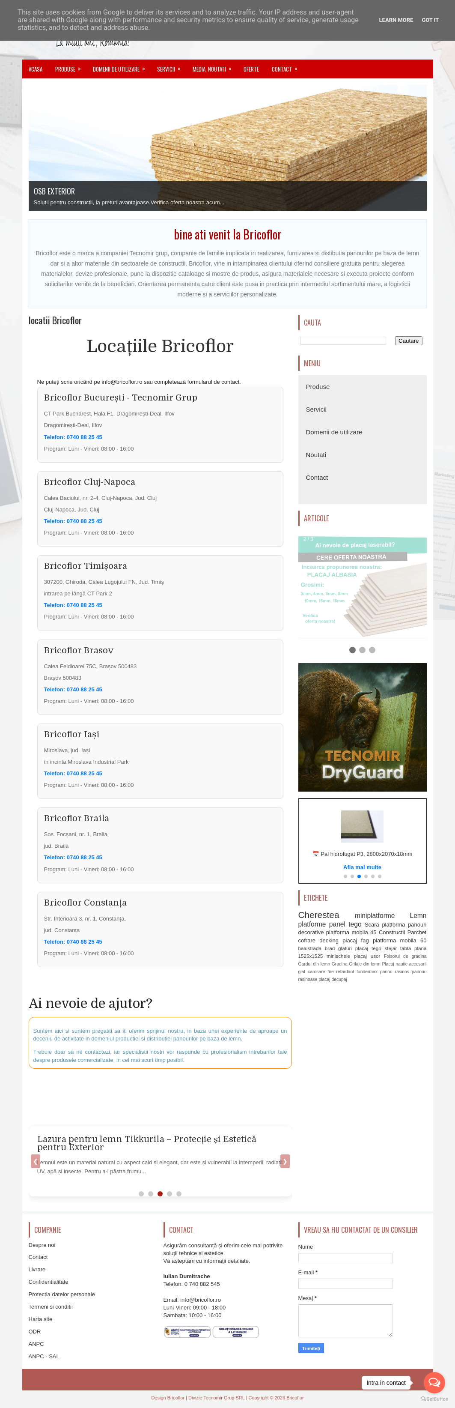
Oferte (251, 69)
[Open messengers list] (434, 1382)
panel (337, 924)
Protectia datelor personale (62, 1294)
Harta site (41, 1319)
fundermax (367, 971)
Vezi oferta (362, 866)
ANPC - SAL (44, 1356)
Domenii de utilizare (122, 66)
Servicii (171, 66)
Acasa (35, 69)
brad (330, 948)
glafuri (345, 948)
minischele (338, 956)
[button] (345, 876)
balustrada (310, 948)
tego (354, 924)
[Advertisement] (236, 1096)
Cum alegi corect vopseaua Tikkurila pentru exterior (148, 1139)
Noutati (316, 454)
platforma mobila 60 (400, 940)
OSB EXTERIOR (54, 191)
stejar (390, 948)
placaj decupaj (332, 979)
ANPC (36, 1344)
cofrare (306, 940)
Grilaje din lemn (365, 964)
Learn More (396, 20)
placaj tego (368, 948)
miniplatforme (375, 915)
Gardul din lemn (314, 964)
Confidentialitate (48, 1282)
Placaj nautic (394, 964)
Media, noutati (215, 66)
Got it (430, 20)
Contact (287, 66)
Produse (70, 66)
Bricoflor (175, 1397)
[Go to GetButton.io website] (434, 1399)
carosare (316, 971)
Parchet (417, 932)
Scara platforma (385, 924)
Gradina (340, 964)
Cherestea (318, 915)
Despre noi (42, 1245)
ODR (35, 1331)
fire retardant (340, 971)
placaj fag (355, 940)
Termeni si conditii (51, 1306)
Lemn (418, 915)
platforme (312, 924)
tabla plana (413, 948)
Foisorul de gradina (405, 956)
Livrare (37, 1269)
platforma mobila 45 (351, 932)
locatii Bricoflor (55, 320)
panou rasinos (394, 971)
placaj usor (367, 956)
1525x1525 (310, 956)
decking (329, 940)
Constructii (392, 932)
